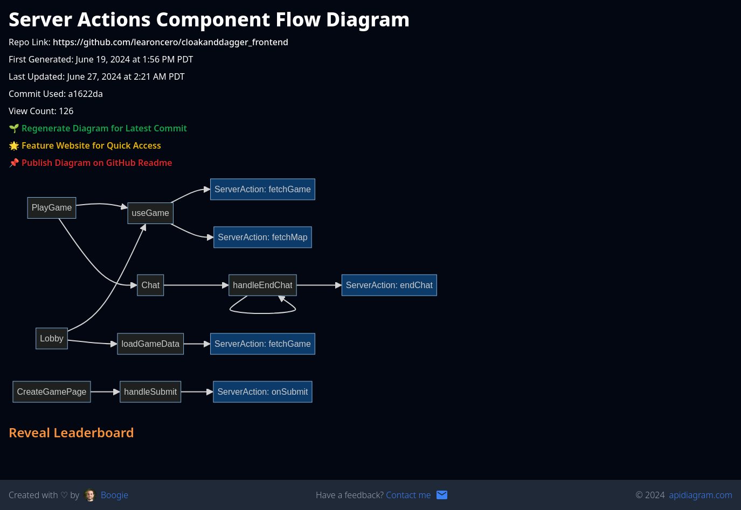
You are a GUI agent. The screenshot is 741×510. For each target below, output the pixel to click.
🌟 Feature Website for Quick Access (85, 145)
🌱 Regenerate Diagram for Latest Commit (98, 128)
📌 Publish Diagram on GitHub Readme (90, 163)
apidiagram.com (700, 495)
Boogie (114, 495)
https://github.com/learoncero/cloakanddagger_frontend (170, 42)
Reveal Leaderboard (71, 432)
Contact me (408, 495)
